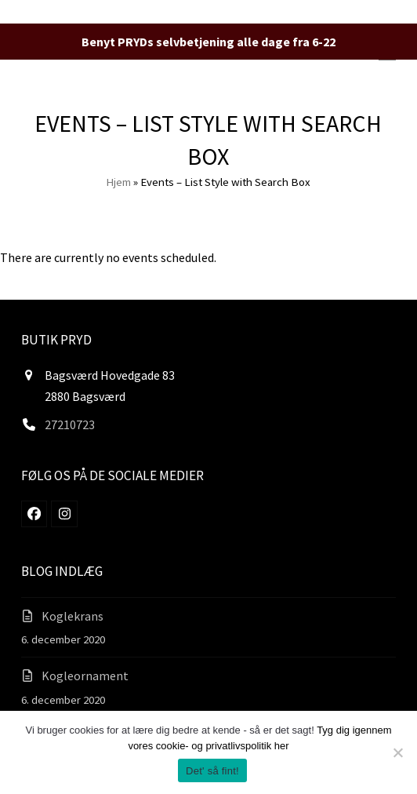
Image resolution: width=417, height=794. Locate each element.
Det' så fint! (212, 771)
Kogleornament (85, 675)
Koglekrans (72, 616)
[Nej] (397, 752)
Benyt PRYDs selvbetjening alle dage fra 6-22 (208, 41)
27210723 (70, 424)
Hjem (118, 181)
